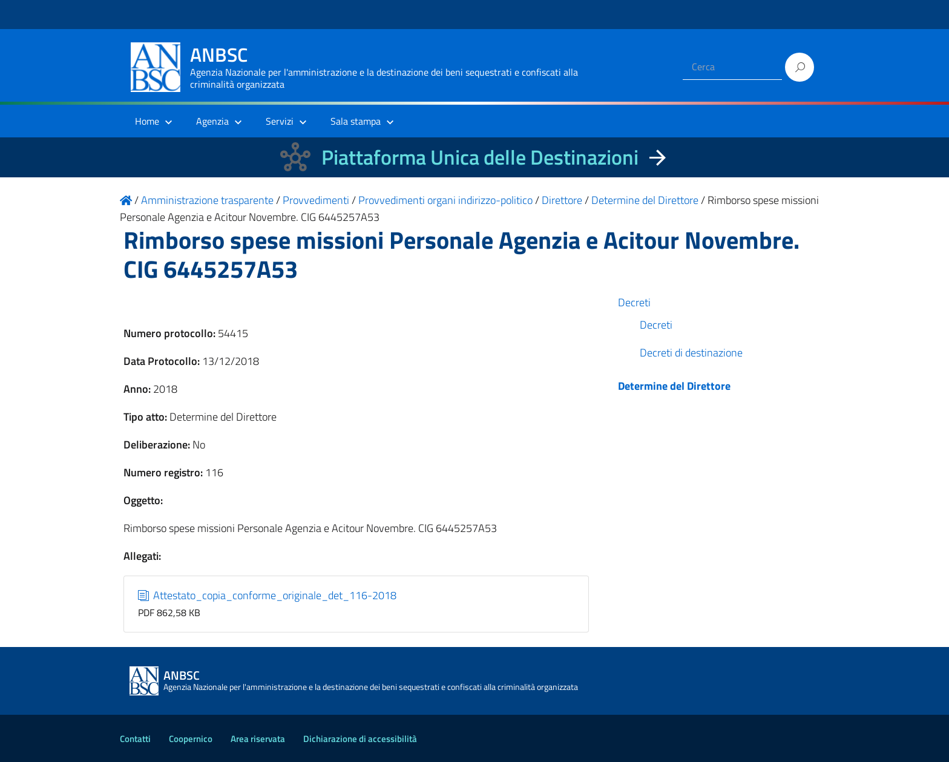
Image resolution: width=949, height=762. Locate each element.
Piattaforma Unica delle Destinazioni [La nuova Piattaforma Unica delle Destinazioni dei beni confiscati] (480, 157)
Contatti (135, 739)
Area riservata (258, 739)
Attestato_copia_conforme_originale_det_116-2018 (267, 595)
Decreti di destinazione (691, 352)
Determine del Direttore (674, 386)
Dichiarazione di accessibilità (360, 739)
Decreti (634, 302)
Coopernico (190, 739)
